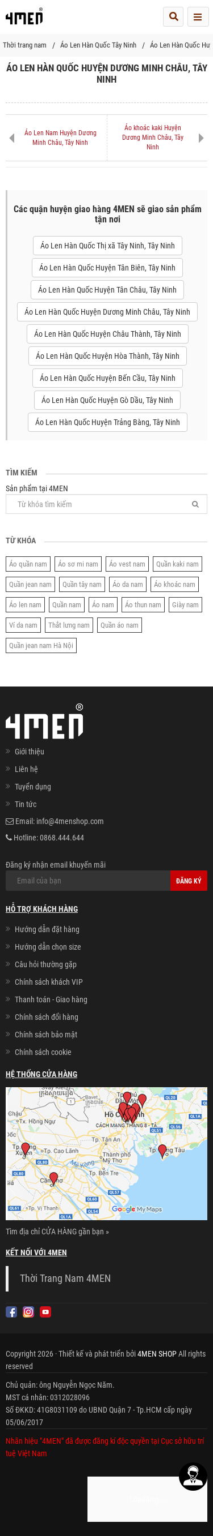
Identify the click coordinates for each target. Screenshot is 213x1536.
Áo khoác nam (174, 584)
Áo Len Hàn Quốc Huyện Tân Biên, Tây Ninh (107, 267)
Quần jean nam (30, 584)
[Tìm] (195, 504)
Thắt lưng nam (69, 625)
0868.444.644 (62, 837)
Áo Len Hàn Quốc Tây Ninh (98, 45)
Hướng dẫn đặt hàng (47, 929)
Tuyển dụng (33, 786)
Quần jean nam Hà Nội (41, 645)
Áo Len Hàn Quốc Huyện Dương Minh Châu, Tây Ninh (107, 311)
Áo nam (103, 604)
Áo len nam (25, 604)
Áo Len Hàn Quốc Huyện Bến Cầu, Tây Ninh (108, 378)
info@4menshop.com (70, 821)
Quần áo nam (120, 625)
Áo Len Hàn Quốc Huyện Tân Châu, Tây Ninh (107, 289)
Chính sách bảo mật (46, 1034)
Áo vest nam (127, 564)
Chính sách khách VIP (49, 981)
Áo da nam (127, 584)
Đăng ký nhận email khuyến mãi (106, 875)
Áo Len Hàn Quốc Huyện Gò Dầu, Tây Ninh (107, 400)
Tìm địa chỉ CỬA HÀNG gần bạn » (57, 1231)
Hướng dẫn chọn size (48, 946)
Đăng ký (189, 881)
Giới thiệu (29, 751)
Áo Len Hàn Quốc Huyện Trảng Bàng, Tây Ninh (107, 422)
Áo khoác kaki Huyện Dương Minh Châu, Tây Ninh (152, 137)
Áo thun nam (143, 604)
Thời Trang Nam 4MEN (65, 1278)
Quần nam (66, 604)
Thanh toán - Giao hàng (51, 999)
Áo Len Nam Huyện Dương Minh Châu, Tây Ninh (60, 138)
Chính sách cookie (43, 1052)
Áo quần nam (28, 564)
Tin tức (25, 804)
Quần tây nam (82, 584)
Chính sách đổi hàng (46, 1017)
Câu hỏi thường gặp (46, 964)
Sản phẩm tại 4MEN (106, 499)
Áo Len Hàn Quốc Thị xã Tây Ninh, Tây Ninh (107, 245)
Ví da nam (23, 625)
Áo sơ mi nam (78, 564)
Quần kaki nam (177, 564)
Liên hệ (26, 769)
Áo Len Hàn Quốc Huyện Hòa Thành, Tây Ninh (107, 356)
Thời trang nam (25, 45)
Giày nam (185, 604)
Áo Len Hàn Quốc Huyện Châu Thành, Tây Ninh (107, 333)
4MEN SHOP (157, 1353)
